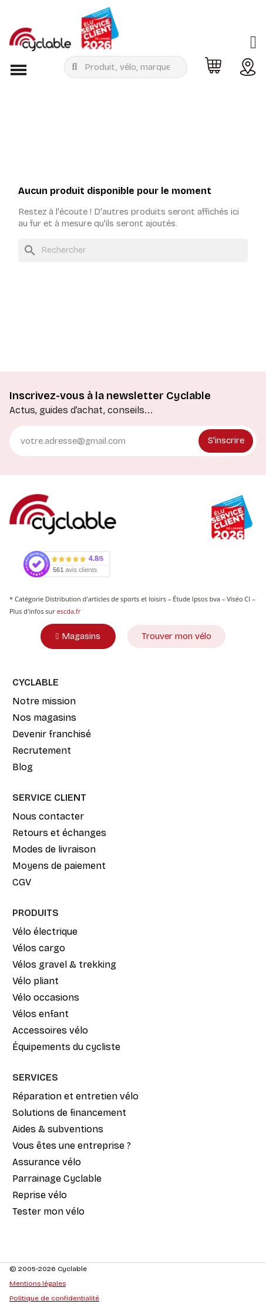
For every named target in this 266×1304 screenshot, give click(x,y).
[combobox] (128, 67)
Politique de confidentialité (54, 1298)
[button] (18, 70)
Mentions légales (37, 1283)
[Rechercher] (133, 250)
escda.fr (69, 611)
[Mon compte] (253, 42)
